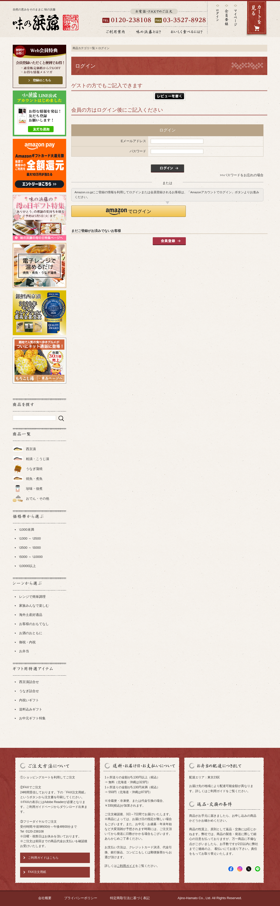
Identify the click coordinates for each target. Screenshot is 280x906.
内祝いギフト (29, 700)
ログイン (217, 13)
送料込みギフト (30, 709)
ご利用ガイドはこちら (43, 857)
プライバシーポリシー (80, 898)
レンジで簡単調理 (32, 597)
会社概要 (44, 898)
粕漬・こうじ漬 (37, 459)
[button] (128, 211)
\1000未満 (26, 529)
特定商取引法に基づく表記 (130, 898)
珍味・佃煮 (34, 489)
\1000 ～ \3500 (30, 538)
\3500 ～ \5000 (30, 547)
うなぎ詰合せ (29, 691)
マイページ (235, 19)
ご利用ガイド (126, 866)
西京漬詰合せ (29, 682)
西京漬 (31, 449)
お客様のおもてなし (34, 624)
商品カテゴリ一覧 (84, 48)
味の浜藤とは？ (148, 32)
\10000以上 (27, 566)
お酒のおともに (30, 633)
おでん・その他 (37, 498)
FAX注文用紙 (37, 872)
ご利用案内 (115, 32)
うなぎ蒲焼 (34, 469)
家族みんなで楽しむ (34, 605)
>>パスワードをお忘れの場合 (241, 175)
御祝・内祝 (27, 642)
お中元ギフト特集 (32, 718)
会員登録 (226, 15)
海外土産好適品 (30, 615)
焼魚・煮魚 (34, 479)
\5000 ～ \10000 (31, 557)
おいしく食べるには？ (186, 32)
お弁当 (24, 651)
